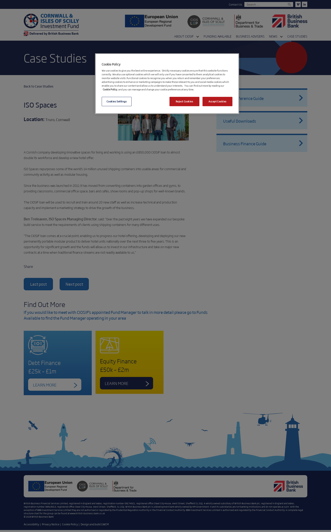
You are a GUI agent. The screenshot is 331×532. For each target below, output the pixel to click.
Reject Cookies (184, 101)
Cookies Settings (117, 101)
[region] (167, 83)
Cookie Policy (110, 89)
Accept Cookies (217, 101)
